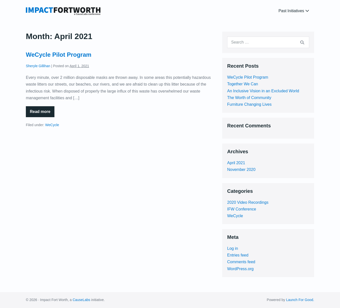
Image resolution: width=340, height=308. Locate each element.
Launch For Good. (300, 300)
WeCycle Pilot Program (58, 54)
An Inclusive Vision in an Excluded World (263, 91)
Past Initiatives (293, 11)
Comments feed (241, 262)
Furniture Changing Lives (249, 104)
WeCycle (52, 125)
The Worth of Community (249, 98)
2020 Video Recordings (247, 202)
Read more (42, 113)
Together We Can (242, 84)
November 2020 (241, 169)
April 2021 (236, 163)
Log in (232, 248)
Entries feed (237, 255)
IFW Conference (241, 209)
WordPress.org (240, 269)
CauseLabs (81, 300)
